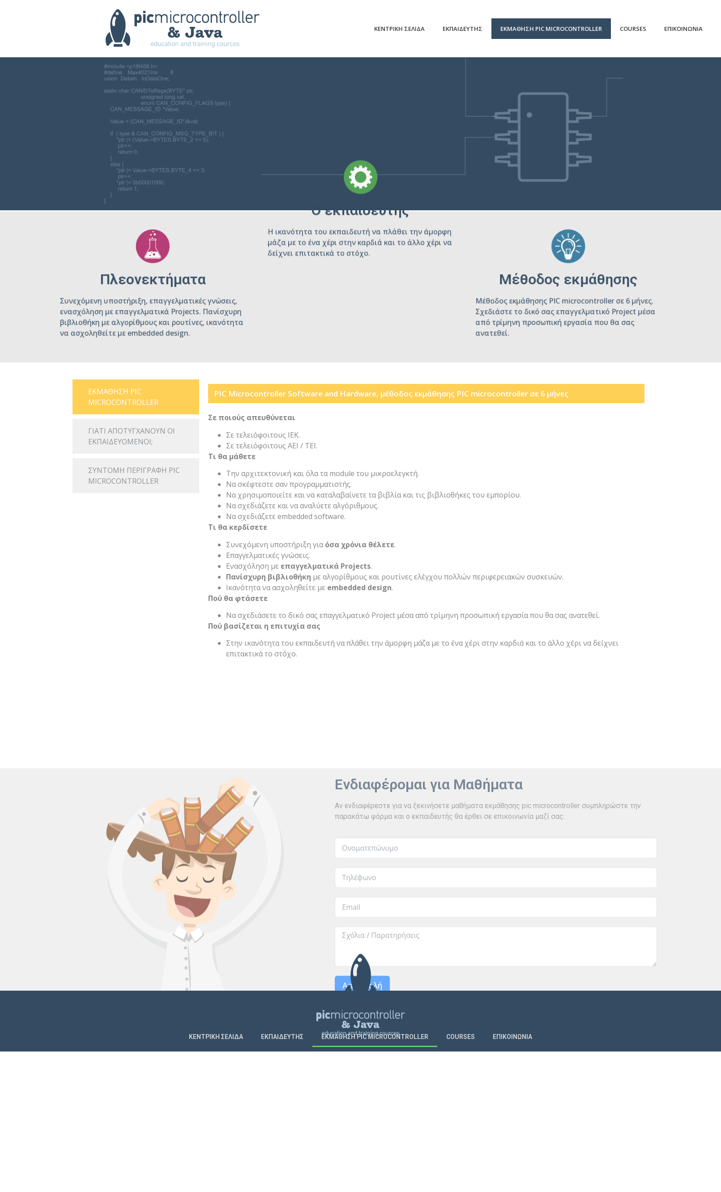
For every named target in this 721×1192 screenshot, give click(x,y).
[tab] (136, 396)
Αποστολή (362, 1090)
